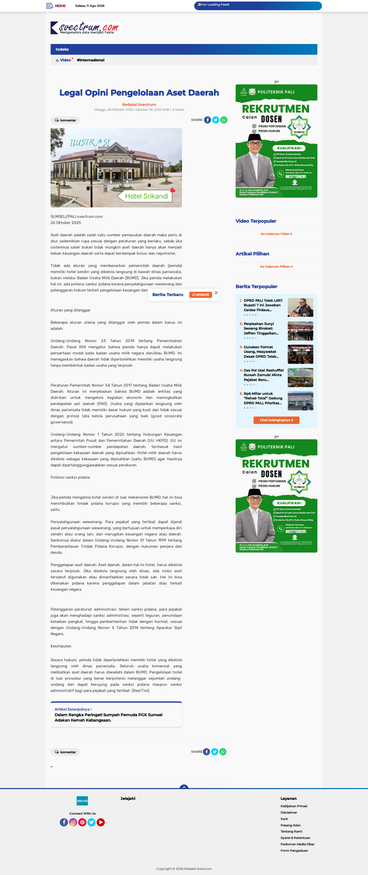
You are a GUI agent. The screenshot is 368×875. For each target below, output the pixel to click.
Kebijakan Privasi (294, 806)
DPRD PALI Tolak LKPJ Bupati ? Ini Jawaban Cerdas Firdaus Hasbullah (263, 305)
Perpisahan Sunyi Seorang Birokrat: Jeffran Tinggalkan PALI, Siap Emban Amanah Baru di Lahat (263, 328)
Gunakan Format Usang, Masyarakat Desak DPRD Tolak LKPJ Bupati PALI (260, 352)
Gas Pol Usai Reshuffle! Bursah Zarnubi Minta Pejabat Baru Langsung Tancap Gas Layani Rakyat (264, 375)
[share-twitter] (215, 120)
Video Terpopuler (256, 221)
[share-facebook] (207, 120)
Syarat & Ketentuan (295, 838)
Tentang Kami (291, 831)
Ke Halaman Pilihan (276, 266)
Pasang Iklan (291, 825)
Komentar (65, 120)
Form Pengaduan (294, 850)
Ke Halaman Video (276, 234)
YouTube (104, 824)
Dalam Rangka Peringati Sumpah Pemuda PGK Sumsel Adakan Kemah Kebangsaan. (108, 717)
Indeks (62, 49)
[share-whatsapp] (223, 120)
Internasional (91, 60)
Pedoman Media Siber (298, 844)
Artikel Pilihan (252, 254)
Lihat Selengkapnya (276, 420)
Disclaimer (289, 812)
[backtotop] (184, 789)
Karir (284, 819)
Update (200, 295)
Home (60, 6)
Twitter (93, 824)
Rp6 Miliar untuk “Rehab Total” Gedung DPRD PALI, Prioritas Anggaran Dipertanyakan (263, 398)
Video (65, 60)
